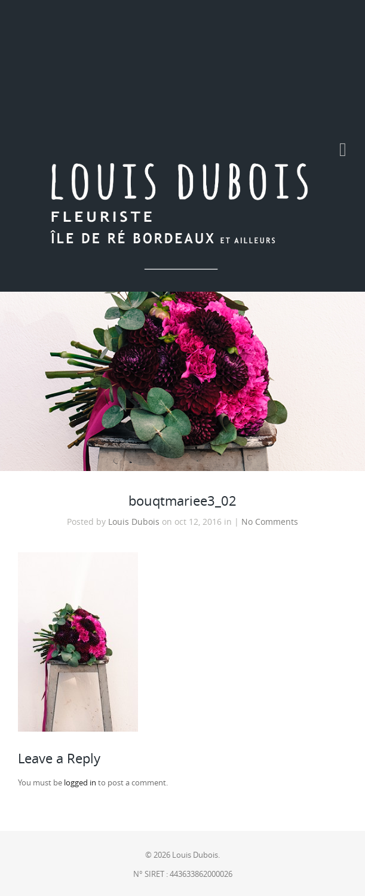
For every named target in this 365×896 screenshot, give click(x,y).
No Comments (269, 521)
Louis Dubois (134, 521)
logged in (80, 783)
